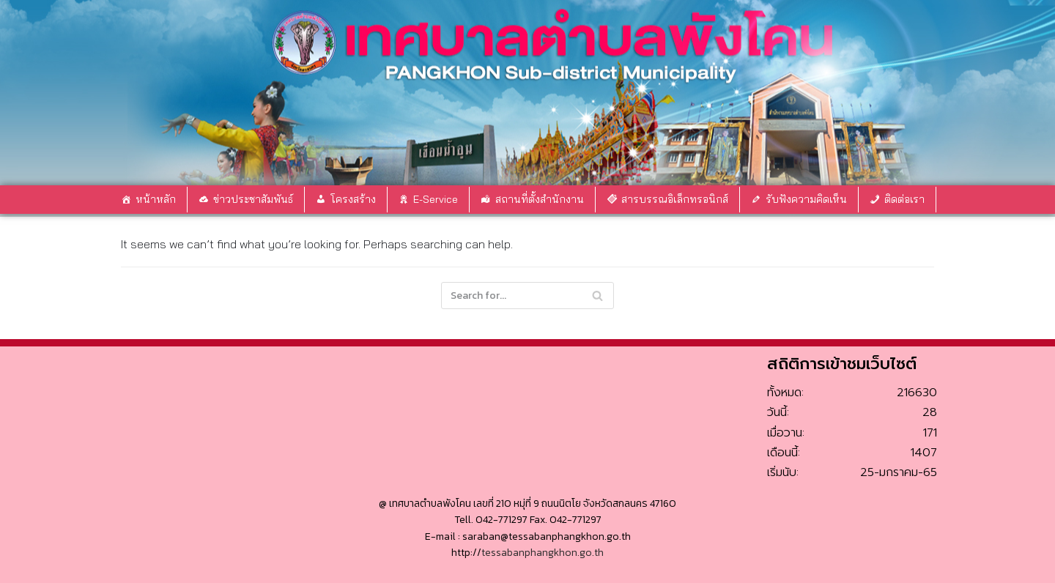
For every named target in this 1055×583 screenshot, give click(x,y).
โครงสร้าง (353, 199)
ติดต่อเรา (904, 199)
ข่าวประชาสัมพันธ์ (253, 199)
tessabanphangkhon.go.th (542, 552)
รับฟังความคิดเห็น (806, 199)
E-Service (435, 199)
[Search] (597, 295)
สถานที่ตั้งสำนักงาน (539, 199)
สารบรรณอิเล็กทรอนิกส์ (674, 199)
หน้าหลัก (156, 199)
